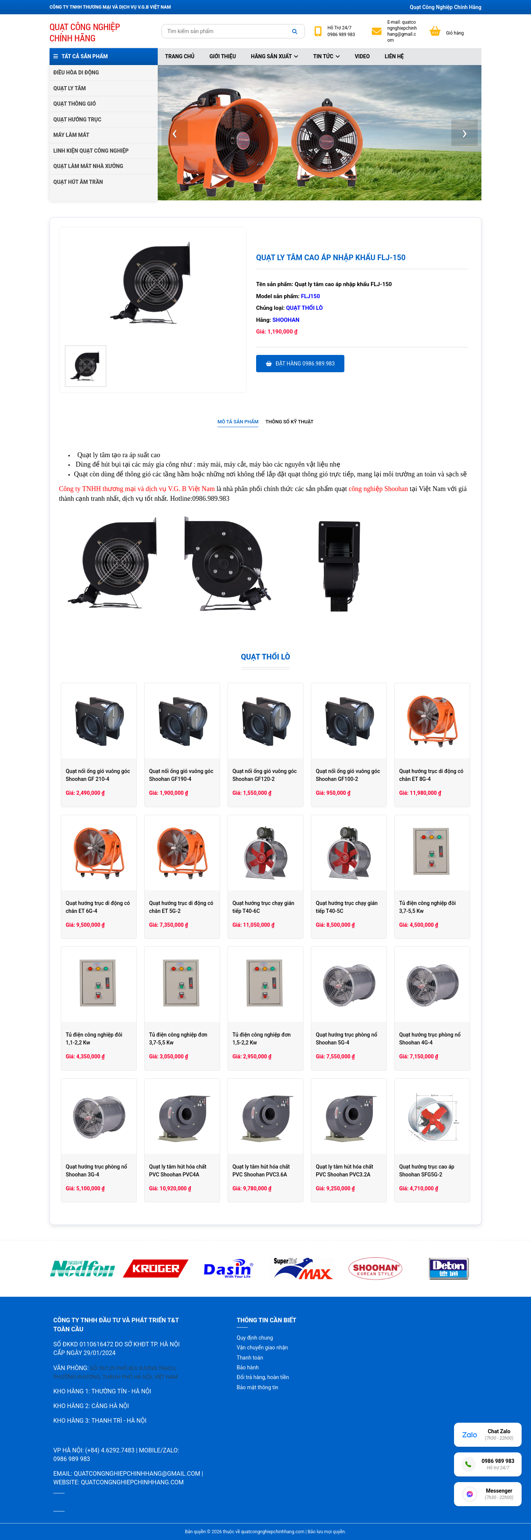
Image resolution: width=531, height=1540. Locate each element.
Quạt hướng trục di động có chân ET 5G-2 (181, 907)
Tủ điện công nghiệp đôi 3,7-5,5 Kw (427, 907)
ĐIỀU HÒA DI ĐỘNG (76, 73)
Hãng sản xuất (274, 56)
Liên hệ (394, 56)
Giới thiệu (223, 56)
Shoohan (286, 320)
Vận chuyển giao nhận (262, 1347)
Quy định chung (255, 1338)
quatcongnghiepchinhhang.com (132, 1482)
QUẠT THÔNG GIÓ (74, 104)
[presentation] (174, 133)
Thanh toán (250, 1358)
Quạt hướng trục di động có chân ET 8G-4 (431, 775)
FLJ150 (310, 296)
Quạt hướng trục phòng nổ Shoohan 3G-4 (96, 1171)
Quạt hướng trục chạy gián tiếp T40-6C (263, 907)
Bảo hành (248, 1367)
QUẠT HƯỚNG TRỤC (77, 120)
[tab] (237, 422)
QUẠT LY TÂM (69, 88)
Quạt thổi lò (304, 308)
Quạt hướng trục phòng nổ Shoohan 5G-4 (346, 1039)
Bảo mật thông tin (257, 1387)
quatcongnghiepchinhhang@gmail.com (401, 31)
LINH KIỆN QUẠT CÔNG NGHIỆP (91, 151)
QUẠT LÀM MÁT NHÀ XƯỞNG (88, 166)
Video (362, 56)
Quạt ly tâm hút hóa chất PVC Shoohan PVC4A (178, 1171)
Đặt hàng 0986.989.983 (300, 364)
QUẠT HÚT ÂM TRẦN (78, 182)
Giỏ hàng (455, 33)
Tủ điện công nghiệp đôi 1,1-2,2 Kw (94, 1039)
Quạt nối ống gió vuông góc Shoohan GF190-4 (181, 775)
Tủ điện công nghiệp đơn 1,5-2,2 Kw (261, 1039)
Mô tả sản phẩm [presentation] (237, 421)
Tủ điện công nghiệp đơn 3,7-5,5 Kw (178, 1039)
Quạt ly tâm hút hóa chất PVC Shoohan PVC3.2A (344, 1171)
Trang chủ (180, 56)
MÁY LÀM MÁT (71, 135)
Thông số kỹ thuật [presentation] (290, 421)
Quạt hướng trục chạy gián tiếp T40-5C (347, 907)
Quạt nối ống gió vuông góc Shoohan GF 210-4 (98, 775)
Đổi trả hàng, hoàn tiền (263, 1377)
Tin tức (326, 56)
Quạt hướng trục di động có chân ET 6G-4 (98, 907)
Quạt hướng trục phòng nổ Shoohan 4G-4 (429, 1039)
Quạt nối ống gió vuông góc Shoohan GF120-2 (264, 775)
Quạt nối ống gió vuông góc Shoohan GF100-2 (348, 775)
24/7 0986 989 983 (341, 31)
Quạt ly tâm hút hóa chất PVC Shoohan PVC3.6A (261, 1171)
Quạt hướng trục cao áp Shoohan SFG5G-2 (426, 1171)
